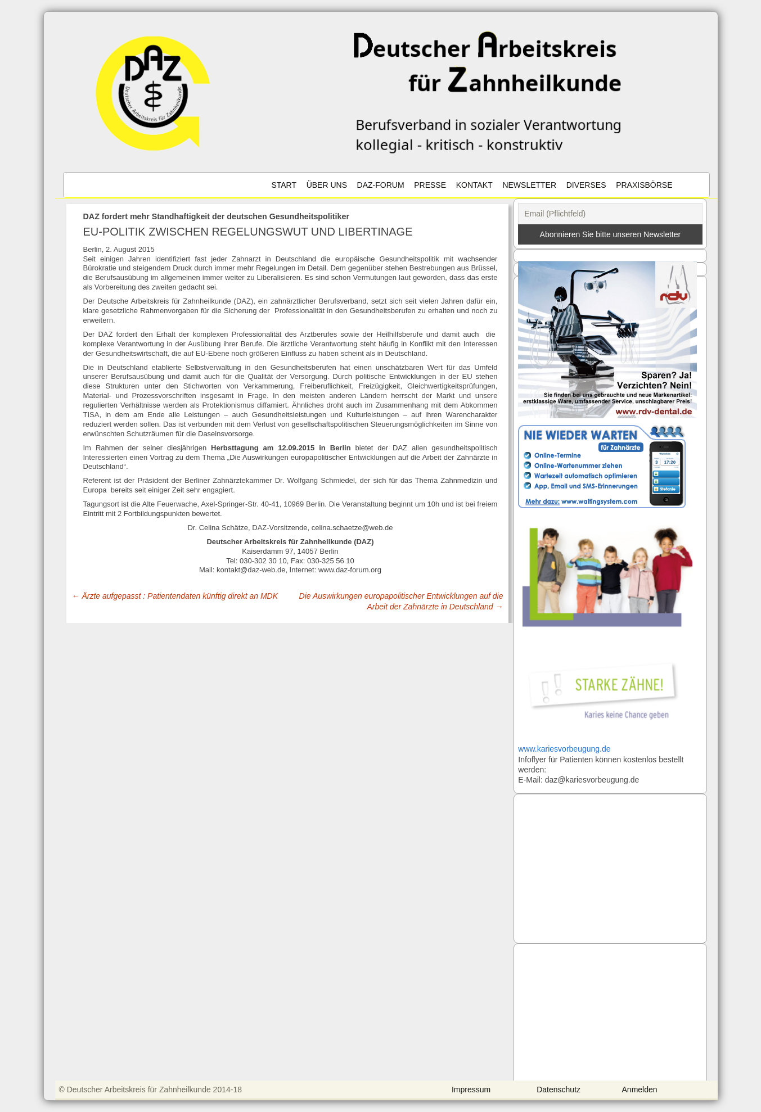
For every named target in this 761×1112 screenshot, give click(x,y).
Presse (430, 184)
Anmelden (640, 1089)
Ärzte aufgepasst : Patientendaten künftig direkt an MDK (175, 595)
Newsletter (529, 184)
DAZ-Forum (380, 184)
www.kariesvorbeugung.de (564, 748)
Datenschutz (558, 1089)
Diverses (586, 184)
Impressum (471, 1089)
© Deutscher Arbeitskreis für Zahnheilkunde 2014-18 (150, 1089)
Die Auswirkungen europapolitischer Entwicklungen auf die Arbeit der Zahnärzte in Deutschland (401, 601)
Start (283, 184)
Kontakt (474, 184)
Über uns (327, 184)
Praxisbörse (644, 184)
